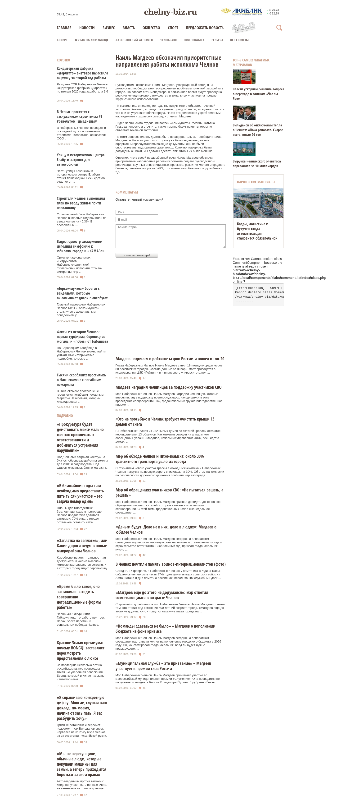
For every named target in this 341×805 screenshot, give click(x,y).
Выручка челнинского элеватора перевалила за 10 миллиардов (257, 163)
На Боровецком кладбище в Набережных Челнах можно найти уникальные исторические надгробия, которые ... (81, 353)
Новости (87, 27)
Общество (151, 27)
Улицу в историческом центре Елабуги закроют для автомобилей (80, 159)
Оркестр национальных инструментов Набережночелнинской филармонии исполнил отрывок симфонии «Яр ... (79, 264)
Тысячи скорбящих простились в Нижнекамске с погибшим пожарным (81, 379)
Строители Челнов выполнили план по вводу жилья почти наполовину (81, 203)
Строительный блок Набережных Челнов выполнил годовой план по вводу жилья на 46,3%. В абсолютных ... (81, 220)
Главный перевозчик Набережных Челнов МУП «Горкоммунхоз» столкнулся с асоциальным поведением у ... (81, 310)
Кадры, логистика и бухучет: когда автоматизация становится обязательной (257, 231)
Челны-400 (168, 39)
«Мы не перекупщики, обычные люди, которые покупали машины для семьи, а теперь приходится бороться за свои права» (81, 764)
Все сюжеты (239, 39)
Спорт (173, 27)
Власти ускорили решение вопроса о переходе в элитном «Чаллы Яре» (258, 94)
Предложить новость (205, 27)
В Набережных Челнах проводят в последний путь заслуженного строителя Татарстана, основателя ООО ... (82, 133)
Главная (64, 27)
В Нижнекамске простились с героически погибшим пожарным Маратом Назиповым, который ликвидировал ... (80, 396)
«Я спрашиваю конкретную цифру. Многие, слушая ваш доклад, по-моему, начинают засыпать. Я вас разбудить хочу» (82, 707)
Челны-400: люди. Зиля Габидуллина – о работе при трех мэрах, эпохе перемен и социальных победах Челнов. (80, 619)
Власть (129, 27)
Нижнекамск (194, 39)
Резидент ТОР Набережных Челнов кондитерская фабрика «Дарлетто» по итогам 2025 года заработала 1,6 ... (82, 90)
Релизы (217, 39)
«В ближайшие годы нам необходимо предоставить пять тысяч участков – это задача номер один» (80, 493)
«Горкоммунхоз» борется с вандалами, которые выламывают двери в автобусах (82, 293)
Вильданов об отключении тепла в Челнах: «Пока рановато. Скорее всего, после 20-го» (258, 130)
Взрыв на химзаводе (91, 39)
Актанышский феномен (134, 39)
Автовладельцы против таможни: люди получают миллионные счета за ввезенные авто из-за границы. (82, 784)
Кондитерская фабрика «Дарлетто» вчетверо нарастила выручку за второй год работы (82, 73)
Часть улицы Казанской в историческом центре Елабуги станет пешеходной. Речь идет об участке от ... (81, 176)
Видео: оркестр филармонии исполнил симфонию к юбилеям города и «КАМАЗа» (80, 246)
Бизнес (109, 27)
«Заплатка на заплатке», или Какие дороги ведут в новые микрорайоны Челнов (82, 545)
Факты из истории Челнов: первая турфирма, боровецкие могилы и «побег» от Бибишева (82, 336)
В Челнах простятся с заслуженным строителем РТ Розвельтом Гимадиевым (79, 116)
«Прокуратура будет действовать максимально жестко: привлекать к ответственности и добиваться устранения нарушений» (80, 437)
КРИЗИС (62, 39)
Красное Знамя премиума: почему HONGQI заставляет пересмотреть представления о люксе (80, 650)
